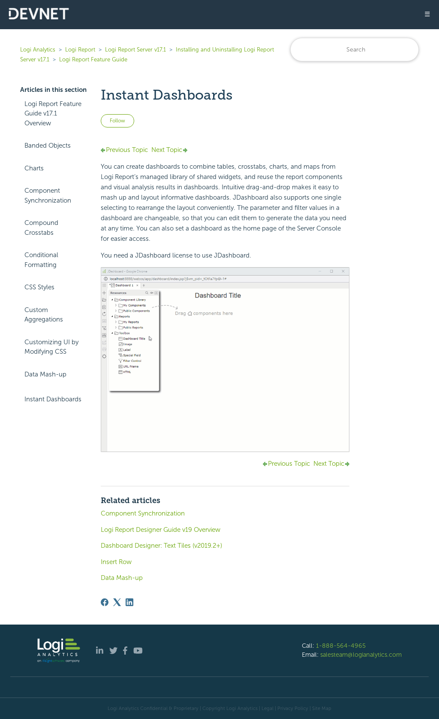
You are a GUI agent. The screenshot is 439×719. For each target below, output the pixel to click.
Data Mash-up (45, 374)
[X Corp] (117, 602)
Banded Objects (47, 145)
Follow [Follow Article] (117, 121)
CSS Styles (39, 287)
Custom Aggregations (43, 315)
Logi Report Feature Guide (93, 59)
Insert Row (116, 562)
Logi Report (80, 49)
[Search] (354, 49)
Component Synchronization (47, 195)
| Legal (266, 708)
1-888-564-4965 (341, 645)
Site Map (321, 708)
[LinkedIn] (129, 602)
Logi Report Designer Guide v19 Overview (160, 530)
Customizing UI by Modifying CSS (51, 347)
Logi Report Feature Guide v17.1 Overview (52, 113)
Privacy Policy (292, 708)
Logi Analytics (37, 49)
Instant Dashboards (52, 399)
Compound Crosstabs (41, 228)
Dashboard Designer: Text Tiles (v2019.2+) (161, 545)
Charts (34, 168)
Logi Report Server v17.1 (135, 49)
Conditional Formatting (41, 260)
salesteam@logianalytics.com (361, 654)
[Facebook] (104, 602)
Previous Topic (127, 150)
